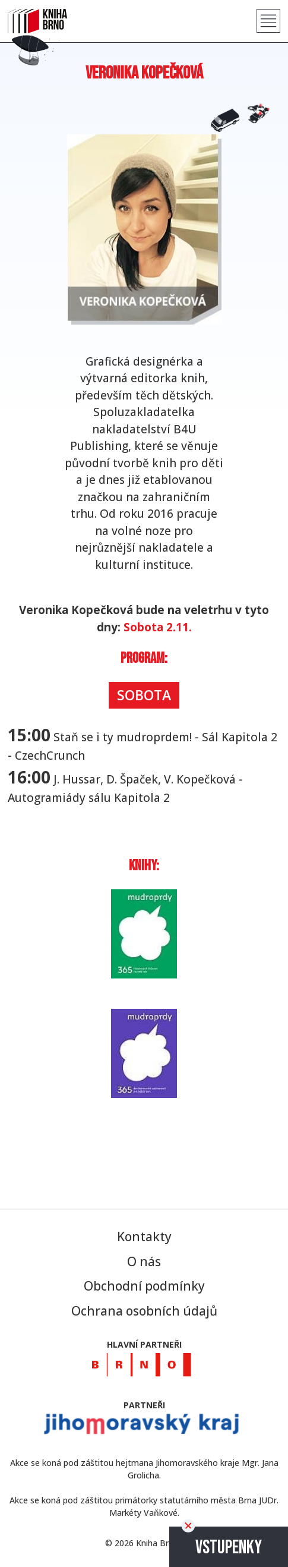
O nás (144, 1261)
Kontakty (144, 1236)
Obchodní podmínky (144, 1285)
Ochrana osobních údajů (144, 1310)
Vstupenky (228, 1547)
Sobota (144, 694)
